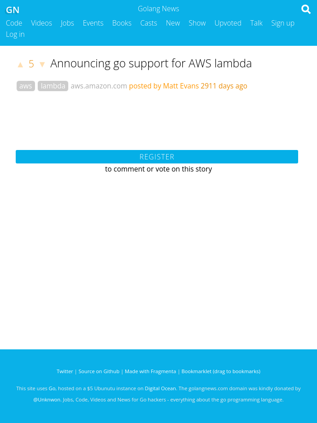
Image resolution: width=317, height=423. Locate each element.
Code (14, 23)
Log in (15, 34)
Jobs (67, 23)
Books (122, 23)
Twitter (65, 371)
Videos (41, 23)
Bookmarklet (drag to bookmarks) (220, 371)
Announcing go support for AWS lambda (151, 62)
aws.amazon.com (99, 86)
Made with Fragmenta (150, 371)
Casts (148, 23)
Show (197, 23)
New (173, 23)
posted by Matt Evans (164, 86)
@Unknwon (46, 399)
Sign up (283, 23)
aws (25, 86)
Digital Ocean (160, 388)
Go (52, 388)
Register (157, 157)
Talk (256, 23)
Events (93, 23)
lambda (53, 86)
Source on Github (99, 371)
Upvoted (228, 23)
